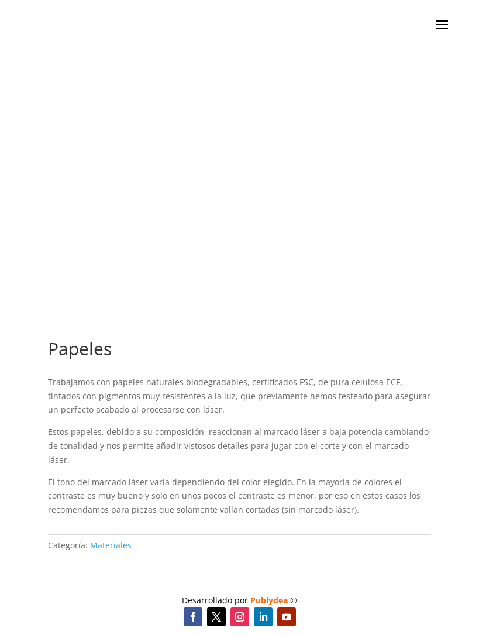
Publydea (269, 600)
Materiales (111, 545)
